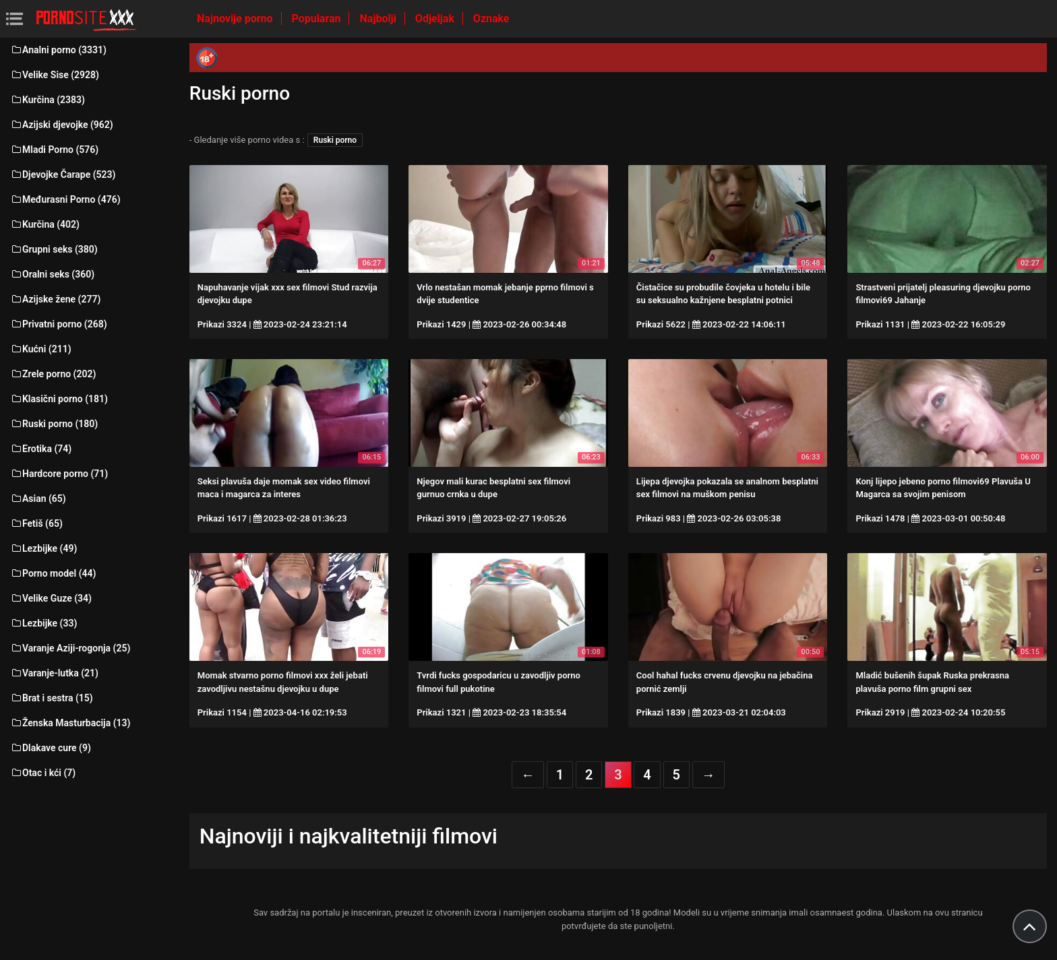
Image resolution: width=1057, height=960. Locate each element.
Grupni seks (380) (54, 249)
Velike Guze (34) (51, 598)
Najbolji (378, 18)
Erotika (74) (40, 448)
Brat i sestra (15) (51, 698)
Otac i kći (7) (43, 772)
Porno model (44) (53, 573)
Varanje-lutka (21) (54, 673)
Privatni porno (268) (58, 324)
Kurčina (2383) (47, 99)
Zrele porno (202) (53, 374)
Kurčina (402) (45, 224)
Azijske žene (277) (55, 299)
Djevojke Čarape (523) (62, 174)
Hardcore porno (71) (59, 473)
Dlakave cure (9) (50, 747)
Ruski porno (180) (54, 423)
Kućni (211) (40, 349)
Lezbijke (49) (43, 548)
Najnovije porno (236, 18)
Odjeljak (436, 18)
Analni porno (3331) (58, 49)
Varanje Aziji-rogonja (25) (70, 648)
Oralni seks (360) (52, 274)
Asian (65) (38, 498)
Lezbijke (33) (43, 623)
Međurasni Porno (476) (65, 199)
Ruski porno (335, 140)
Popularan (318, 18)
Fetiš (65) (36, 523)
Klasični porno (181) (59, 398)
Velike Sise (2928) (54, 74)
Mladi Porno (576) (54, 149)
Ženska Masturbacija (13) (70, 722)
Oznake (491, 18)
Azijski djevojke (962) (61, 124)
